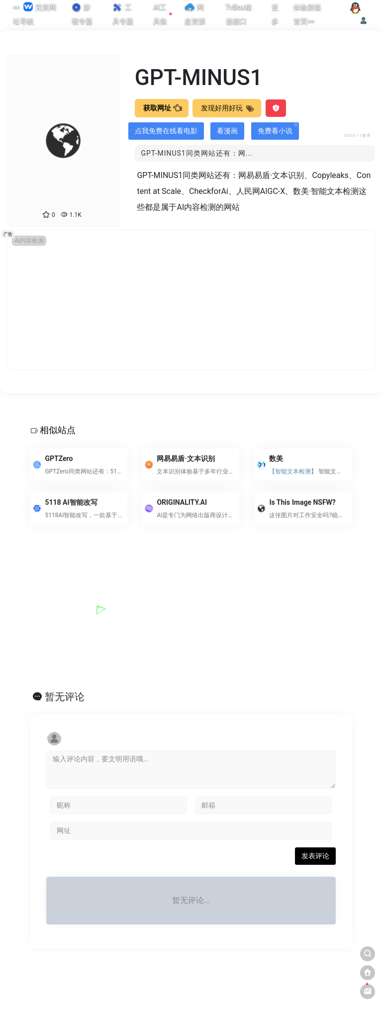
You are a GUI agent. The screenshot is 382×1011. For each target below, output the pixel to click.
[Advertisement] (191, 299)
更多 (275, 14)
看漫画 (227, 131)
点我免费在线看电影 (166, 131)
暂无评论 (65, 697)
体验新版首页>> (307, 14)
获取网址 (161, 107)
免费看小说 (277, 129)
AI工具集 (162, 14)
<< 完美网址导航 (34, 12)
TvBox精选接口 (239, 14)
